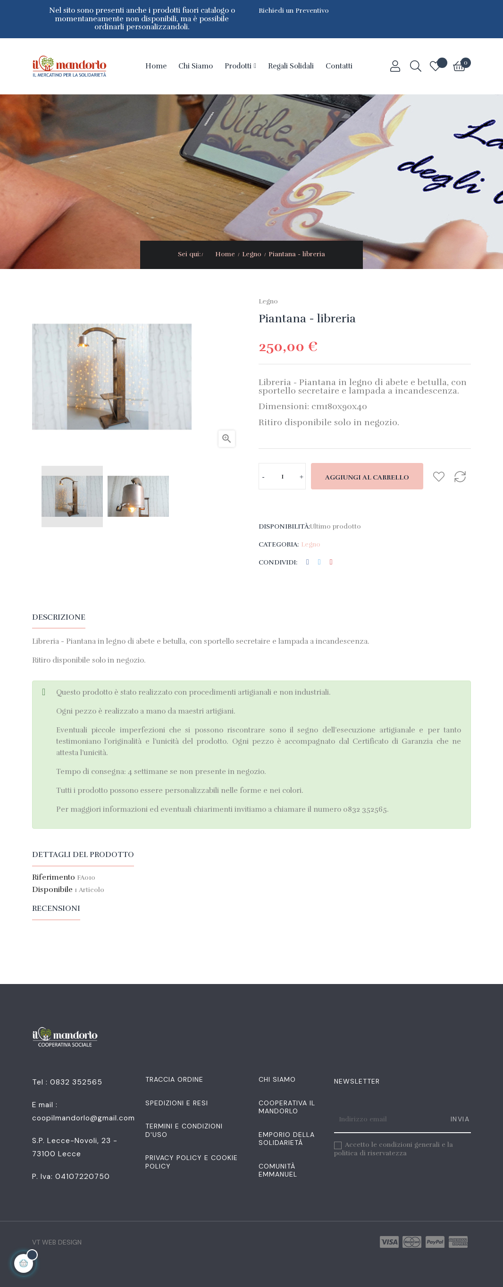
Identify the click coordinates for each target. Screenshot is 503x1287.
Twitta (319, 562)
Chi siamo (277, 1079)
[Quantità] (282, 476)
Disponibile (52, 890)
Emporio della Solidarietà (287, 1138)
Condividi (307, 562)
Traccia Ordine (174, 1079)
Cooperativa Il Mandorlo (287, 1107)
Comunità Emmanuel (278, 1170)
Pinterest (331, 562)
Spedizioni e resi (176, 1103)
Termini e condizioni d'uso (184, 1130)
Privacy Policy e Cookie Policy (191, 1161)
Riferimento (53, 878)
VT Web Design (57, 1242)
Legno (268, 301)
